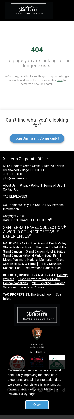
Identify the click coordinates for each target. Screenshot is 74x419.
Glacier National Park (17, 247)
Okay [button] (37, 404)
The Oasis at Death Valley (48, 243)
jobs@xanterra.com (16, 178)
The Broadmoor (41, 294)
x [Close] (67, 373)
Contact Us (10, 189)
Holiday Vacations (15, 283)
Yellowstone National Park (43, 268)
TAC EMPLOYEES (15, 196)
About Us (9, 185)
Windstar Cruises (32, 287)
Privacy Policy (29, 185)
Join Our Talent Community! (37, 138)
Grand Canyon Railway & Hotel (33, 262)
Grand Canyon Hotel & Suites (45, 251)
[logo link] (29, 10)
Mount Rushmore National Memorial (27, 260)
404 (37, 50)
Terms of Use (53, 185)
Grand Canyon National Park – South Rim (30, 255)
